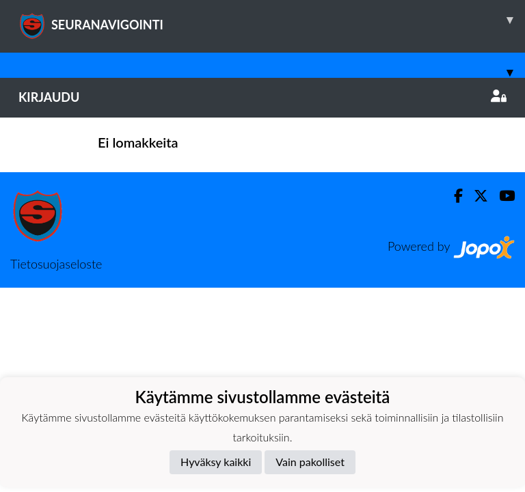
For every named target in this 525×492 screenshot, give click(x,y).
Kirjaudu (262, 97)
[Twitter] (475, 196)
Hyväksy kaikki (215, 461)
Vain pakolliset (310, 461)
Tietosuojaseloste (56, 263)
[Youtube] (501, 196)
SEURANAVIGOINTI (271, 20)
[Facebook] (453, 196)
